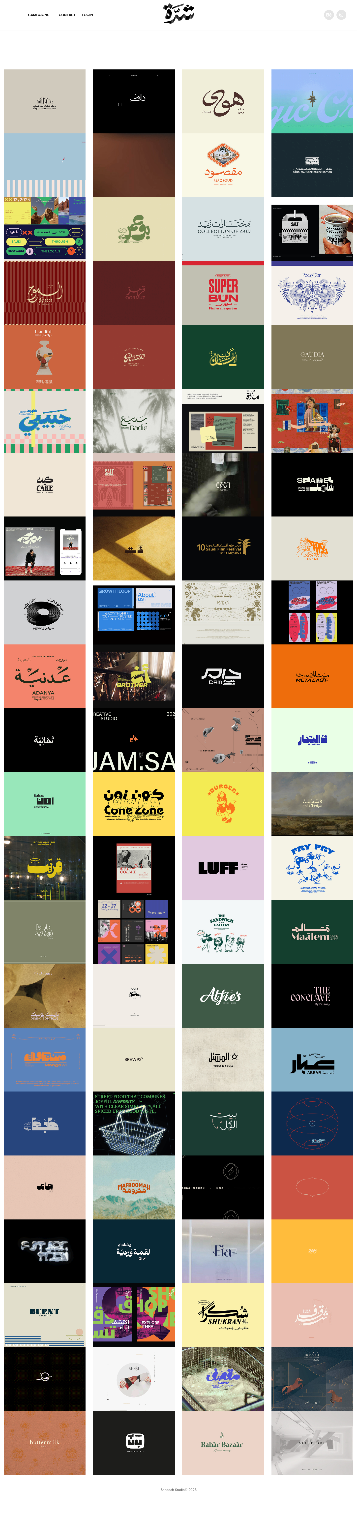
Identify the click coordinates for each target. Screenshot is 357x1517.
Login (87, 15)
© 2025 (191, 1489)
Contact (67, 15)
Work (16, 15)
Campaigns (38, 15)
